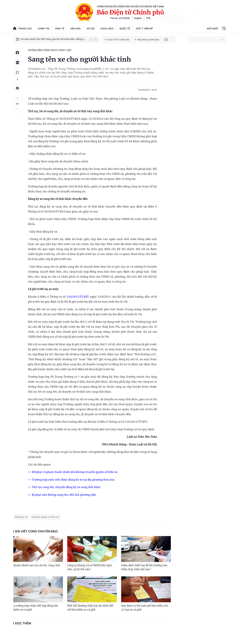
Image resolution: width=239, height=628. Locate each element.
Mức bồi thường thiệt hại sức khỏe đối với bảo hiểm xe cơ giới (90, 607)
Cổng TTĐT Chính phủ (117, 39)
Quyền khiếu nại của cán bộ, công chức (36, 565)
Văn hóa (75, 28)
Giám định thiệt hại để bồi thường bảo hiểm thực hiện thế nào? (144, 567)
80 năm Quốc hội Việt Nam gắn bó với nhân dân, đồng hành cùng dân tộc (53, 39)
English (138, 18)
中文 (148, 18)
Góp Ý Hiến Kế (144, 28)
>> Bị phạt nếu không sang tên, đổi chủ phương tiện (62, 495)
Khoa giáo (107, 28)
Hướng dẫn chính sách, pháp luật (50, 50)
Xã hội (91, 28)
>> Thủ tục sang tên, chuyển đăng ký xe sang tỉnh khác (64, 487)
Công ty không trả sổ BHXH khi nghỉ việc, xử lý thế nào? (89, 567)
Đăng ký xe (21, 516)
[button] (91, 39)
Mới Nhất (212, 28)
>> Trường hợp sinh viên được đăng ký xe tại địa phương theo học (71, 479)
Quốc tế (125, 28)
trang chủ (22, 28)
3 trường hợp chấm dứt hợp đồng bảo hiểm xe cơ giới (35, 607)
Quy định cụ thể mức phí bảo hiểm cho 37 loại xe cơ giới (144, 607)
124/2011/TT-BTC (78, 296)
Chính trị (43, 28)
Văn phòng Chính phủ (147, 39)
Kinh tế (59, 28)
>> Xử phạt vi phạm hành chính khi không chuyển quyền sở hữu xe (73, 472)
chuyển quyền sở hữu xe (45, 516)
